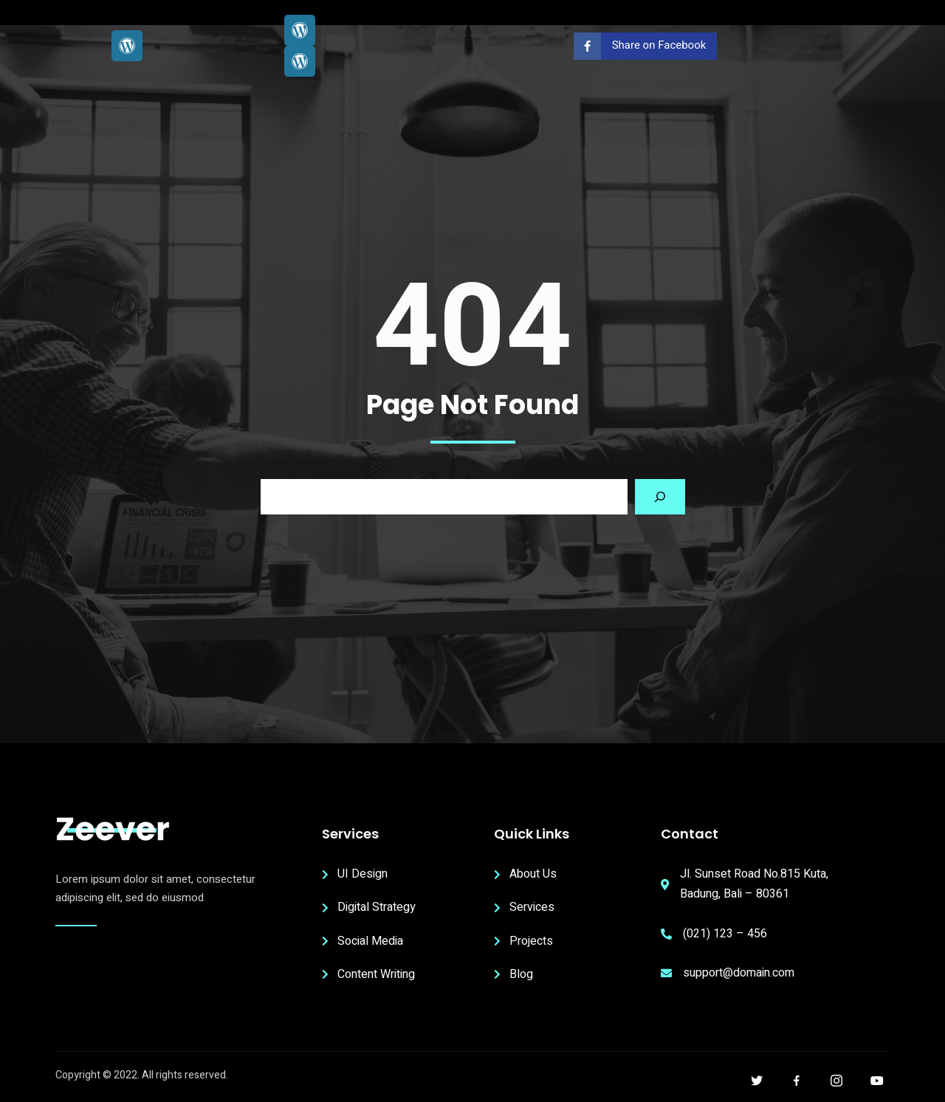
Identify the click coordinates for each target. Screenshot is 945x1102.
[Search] (660, 496)
